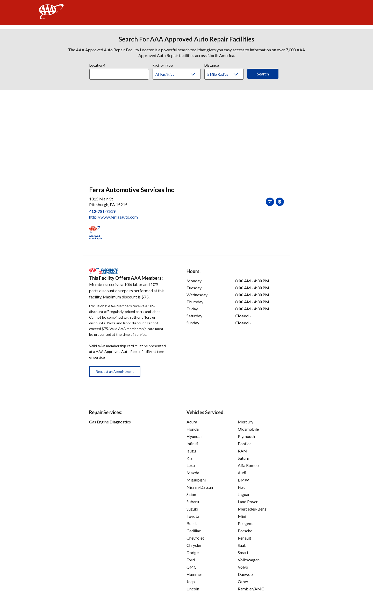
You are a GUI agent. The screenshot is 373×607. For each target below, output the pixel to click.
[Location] (119, 74)
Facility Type (163, 64)
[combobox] (121, 72)
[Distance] (226, 74)
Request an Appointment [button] (115, 371)
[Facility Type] (181, 74)
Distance (211, 64)
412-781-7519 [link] (102, 211)
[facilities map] (186, 135)
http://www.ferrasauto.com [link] (113, 216)
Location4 (97, 64)
